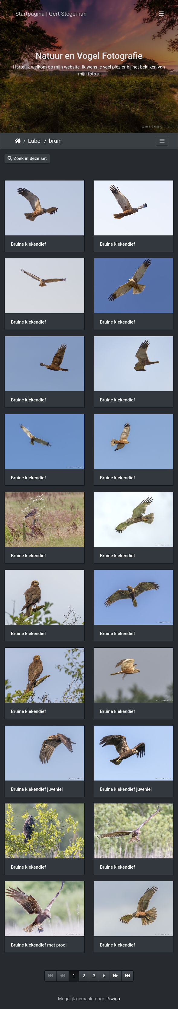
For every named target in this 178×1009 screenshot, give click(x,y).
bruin (55, 141)
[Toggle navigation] (161, 13)
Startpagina (18, 141)
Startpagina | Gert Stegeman (51, 14)
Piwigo (113, 998)
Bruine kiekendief (28, 244)
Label (35, 141)
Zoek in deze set (27, 158)
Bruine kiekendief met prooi (38, 945)
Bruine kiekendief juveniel (37, 789)
